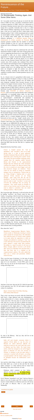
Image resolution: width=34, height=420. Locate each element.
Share (3, 392)
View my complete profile (6, 415)
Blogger (20, 418)
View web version (17, 409)
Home (17, 406)
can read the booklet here (7, 119)
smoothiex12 (5, 413)
